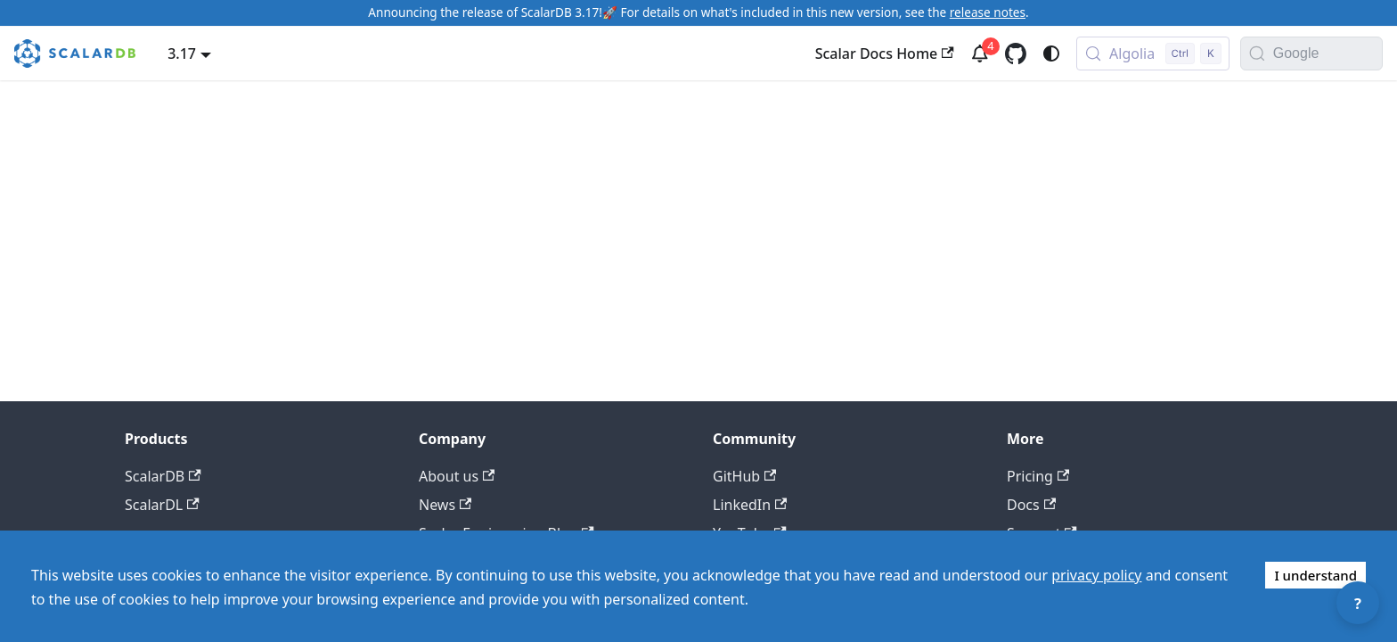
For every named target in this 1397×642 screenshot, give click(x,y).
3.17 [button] (181, 53)
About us (456, 476)
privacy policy (1096, 575)
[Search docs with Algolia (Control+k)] (1153, 53)
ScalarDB (163, 476)
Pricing (1038, 476)
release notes (987, 12)
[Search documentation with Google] (1327, 53)
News (445, 504)
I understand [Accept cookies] (1315, 575)
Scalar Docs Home (884, 53)
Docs (1031, 504)
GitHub (744, 476)
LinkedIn (750, 504)
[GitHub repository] (1015, 53)
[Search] (1257, 53)
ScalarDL (162, 504)
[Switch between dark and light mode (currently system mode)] (1051, 53)
